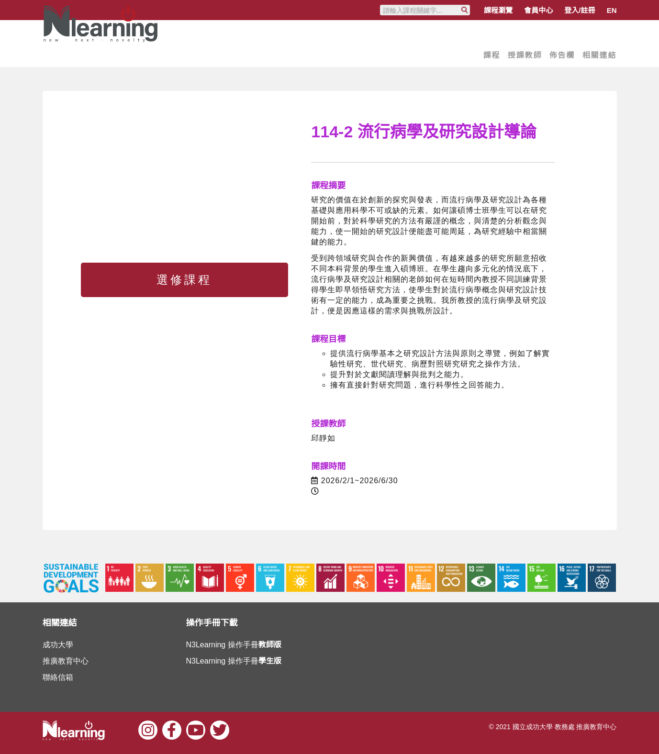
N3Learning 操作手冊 (233, 645)
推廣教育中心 (66, 661)
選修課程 (184, 279)
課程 (491, 55)
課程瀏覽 (498, 10)
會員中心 (538, 10)
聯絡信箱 (58, 677)
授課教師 (524, 55)
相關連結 (599, 55)
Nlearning (102, 48)
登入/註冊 (579, 10)
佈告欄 (562, 55)
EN (612, 10)
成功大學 (58, 645)
